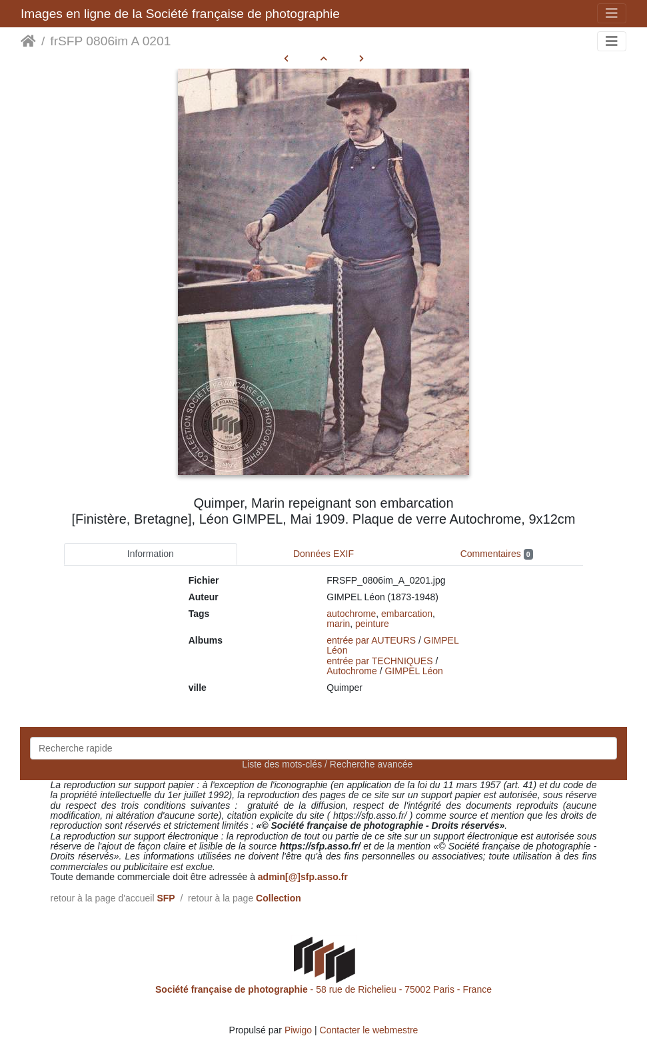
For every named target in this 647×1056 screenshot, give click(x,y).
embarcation (406, 613)
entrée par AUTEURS (371, 640)
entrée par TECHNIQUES (379, 661)
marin (338, 623)
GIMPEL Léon (413, 671)
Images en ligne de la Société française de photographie (180, 14)
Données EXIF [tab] (323, 553)
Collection (278, 898)
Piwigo (298, 1030)
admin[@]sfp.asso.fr (303, 876)
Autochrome (351, 671)
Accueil (28, 41)
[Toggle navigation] (611, 13)
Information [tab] (150, 553)
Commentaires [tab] (496, 554)
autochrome (351, 613)
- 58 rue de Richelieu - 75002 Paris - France (323, 989)
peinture (372, 623)
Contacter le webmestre (369, 1030)
